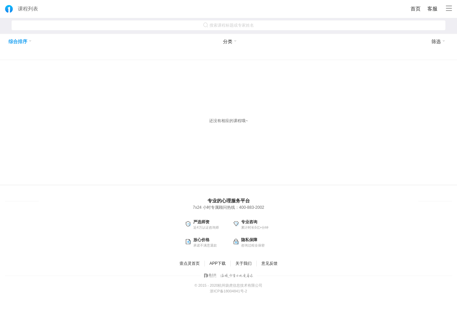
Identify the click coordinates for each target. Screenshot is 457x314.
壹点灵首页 (189, 263)
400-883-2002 (251, 207)
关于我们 (243, 263)
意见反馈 (269, 263)
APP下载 (217, 263)
